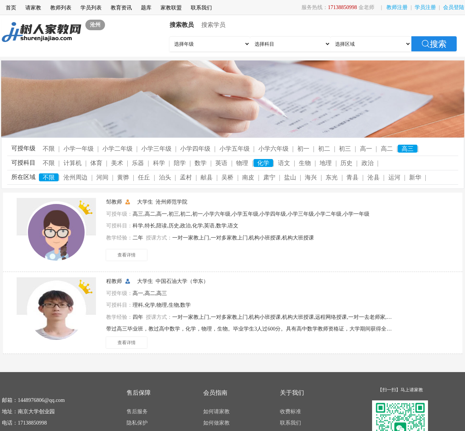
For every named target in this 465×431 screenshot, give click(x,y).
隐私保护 (137, 423)
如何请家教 (216, 411)
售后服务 (137, 411)
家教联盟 (171, 8)
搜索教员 (182, 25)
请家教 (33, 8)
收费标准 (290, 411)
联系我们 (201, 8)
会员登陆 (453, 7)
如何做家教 (216, 423)
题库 (146, 8)
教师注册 (397, 7)
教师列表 (60, 8)
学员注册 (425, 7)
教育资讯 (121, 8)
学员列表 (91, 8)
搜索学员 (213, 25)
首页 (11, 8)
